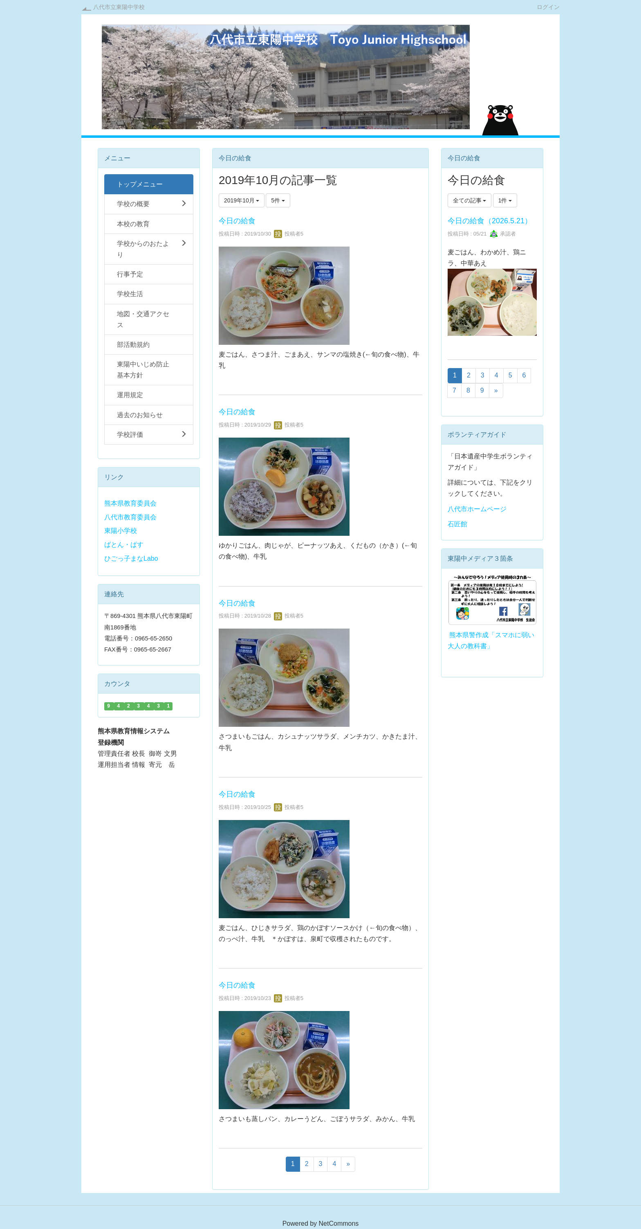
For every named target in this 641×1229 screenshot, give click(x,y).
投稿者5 (288, 234)
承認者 (503, 234)
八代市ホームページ (477, 509)
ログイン (548, 7)
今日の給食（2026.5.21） (490, 221)
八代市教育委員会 (130, 517)
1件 (505, 200)
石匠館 (457, 524)
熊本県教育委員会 (130, 503)
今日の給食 (237, 221)
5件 (278, 200)
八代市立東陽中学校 (119, 7)
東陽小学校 (120, 530)
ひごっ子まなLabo (131, 558)
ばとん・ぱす (123, 544)
